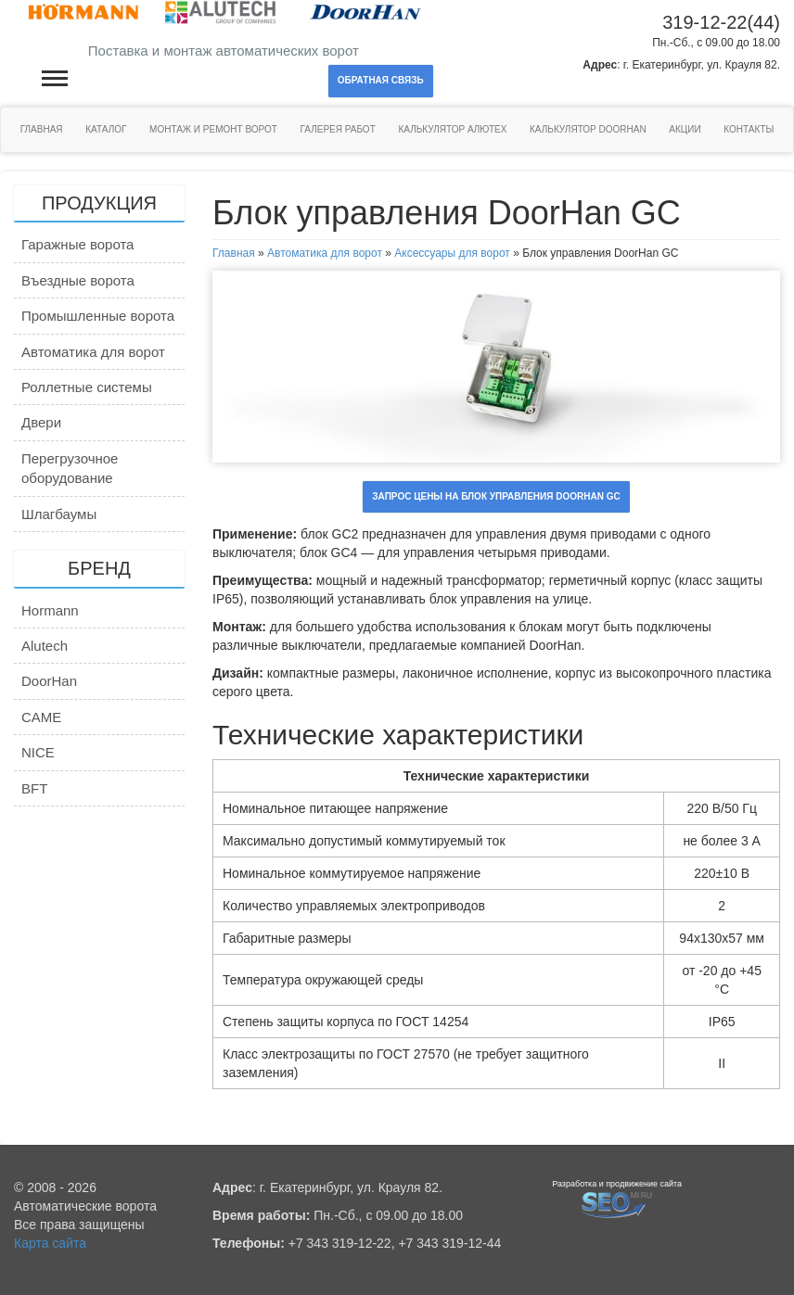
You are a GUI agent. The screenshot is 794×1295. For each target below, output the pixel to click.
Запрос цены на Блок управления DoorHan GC (496, 496)
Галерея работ (338, 129)
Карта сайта (50, 1243)
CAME (41, 717)
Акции (684, 129)
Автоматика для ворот (93, 352)
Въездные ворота (77, 280)
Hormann (50, 610)
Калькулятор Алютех (452, 129)
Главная (41, 129)
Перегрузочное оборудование (69, 468)
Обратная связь (381, 80)
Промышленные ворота (97, 316)
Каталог (105, 129)
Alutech (44, 646)
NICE (38, 752)
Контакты (749, 129)
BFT (34, 788)
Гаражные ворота (77, 244)
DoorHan (49, 681)
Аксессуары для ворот (452, 253)
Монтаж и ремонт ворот (213, 129)
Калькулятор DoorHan (588, 129)
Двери (41, 422)
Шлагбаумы (58, 514)
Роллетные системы (86, 387)
